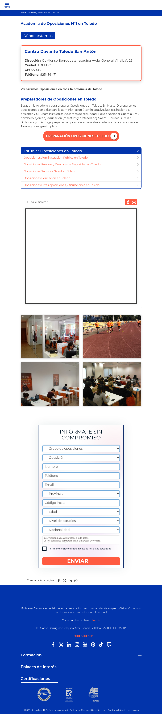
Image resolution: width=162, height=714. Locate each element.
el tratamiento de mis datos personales (90, 548)
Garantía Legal (98, 710)
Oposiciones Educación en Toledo (47, 178)
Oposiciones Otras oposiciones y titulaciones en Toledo (61, 185)
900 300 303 (84, 636)
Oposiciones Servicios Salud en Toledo (50, 171)
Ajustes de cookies (129, 710)
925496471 (48, 75)
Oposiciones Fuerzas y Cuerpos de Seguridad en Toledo (62, 164)
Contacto (113, 710)
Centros (32, 12)
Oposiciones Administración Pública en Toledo (56, 157)
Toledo (96, 620)
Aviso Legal (38, 710)
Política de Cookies (79, 710)
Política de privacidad (56, 710)
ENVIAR (81, 561)
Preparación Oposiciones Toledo (77, 136)
